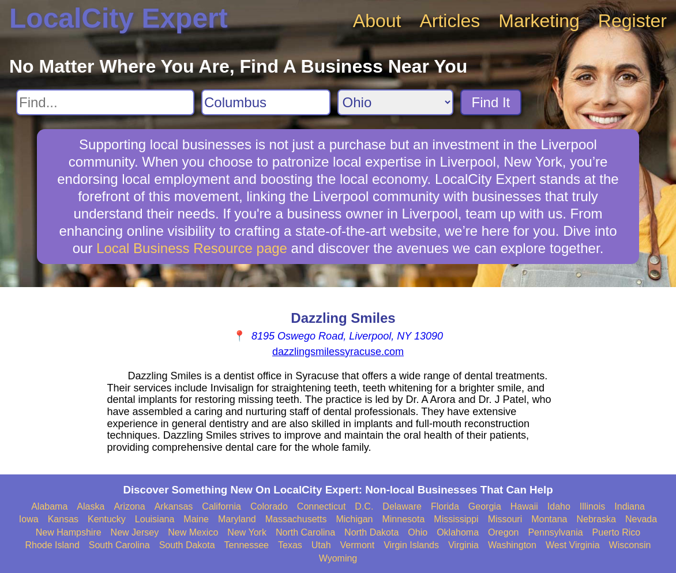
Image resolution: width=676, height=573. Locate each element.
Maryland (237, 519)
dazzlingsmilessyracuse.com (338, 351)
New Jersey (135, 532)
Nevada (641, 519)
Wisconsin (630, 545)
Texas (290, 545)
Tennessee (246, 545)
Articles (449, 20)
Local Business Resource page (191, 248)
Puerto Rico (616, 532)
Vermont (357, 545)
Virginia (463, 545)
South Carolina (119, 545)
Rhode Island (52, 545)
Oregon (503, 532)
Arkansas (174, 506)
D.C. (364, 506)
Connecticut (321, 506)
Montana (549, 519)
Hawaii (524, 506)
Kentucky (107, 519)
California (221, 506)
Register (632, 20)
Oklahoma (458, 532)
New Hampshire (69, 532)
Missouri (505, 519)
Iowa (29, 519)
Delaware (402, 506)
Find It (491, 102)
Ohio (417, 532)
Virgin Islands (411, 545)
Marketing (539, 20)
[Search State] (395, 102)
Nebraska (595, 519)
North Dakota (371, 532)
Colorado (269, 506)
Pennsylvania (555, 532)
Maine (196, 519)
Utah (321, 545)
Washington (512, 545)
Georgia (484, 506)
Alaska (90, 506)
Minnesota (403, 519)
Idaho (558, 506)
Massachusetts (296, 519)
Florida (445, 506)
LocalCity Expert (118, 18)
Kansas (63, 519)
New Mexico (193, 532)
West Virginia (573, 545)
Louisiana (155, 519)
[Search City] (266, 102)
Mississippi (456, 519)
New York (246, 532)
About (377, 20)
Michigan (354, 519)
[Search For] (105, 102)
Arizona (129, 506)
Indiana (629, 506)
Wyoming (338, 558)
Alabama (49, 506)
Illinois (592, 506)
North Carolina (305, 532)
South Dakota (187, 545)
